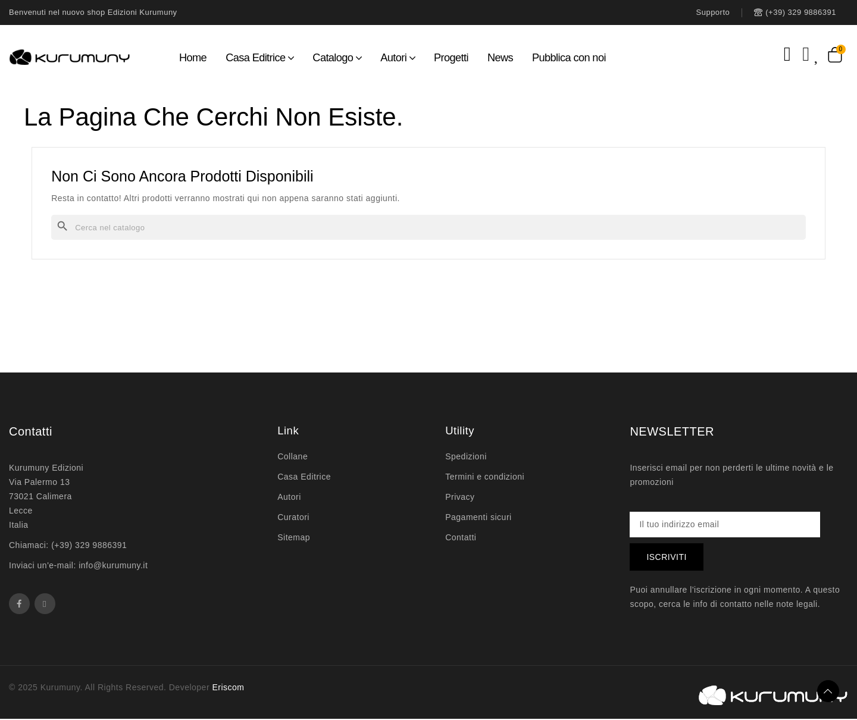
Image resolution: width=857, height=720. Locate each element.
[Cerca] (428, 227)
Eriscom (228, 688)
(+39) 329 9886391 (89, 545)
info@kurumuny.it (113, 565)
